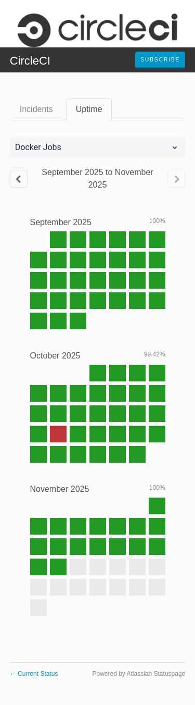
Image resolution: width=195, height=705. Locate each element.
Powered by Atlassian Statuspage (138, 673)
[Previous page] (19, 179)
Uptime (89, 109)
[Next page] (176, 179)
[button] (160, 60)
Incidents (36, 109)
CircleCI (30, 60)
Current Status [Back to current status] (34, 673)
